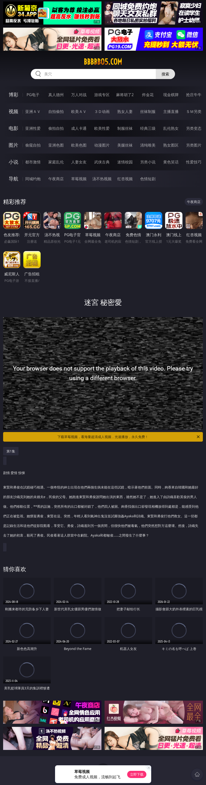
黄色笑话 (171, 162)
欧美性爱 (102, 128)
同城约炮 (33, 178)
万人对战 (79, 94)
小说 (13, 162)
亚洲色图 (56, 145)
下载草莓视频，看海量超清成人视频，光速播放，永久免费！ (128, 437)
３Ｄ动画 (102, 111)
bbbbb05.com (103, 62)
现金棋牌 (171, 94)
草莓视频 (79, 178)
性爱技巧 (193, 162)
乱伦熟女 (171, 128)
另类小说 (148, 162)
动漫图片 (102, 145)
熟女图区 (171, 145)
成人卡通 (79, 128)
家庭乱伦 (56, 162)
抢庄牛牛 (193, 94)
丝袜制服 (148, 111)
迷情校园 (125, 162)
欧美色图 (79, 145)
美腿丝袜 (125, 145)
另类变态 (193, 128)
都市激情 (33, 162)
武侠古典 (102, 162)
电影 (13, 128)
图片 (13, 145)
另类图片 (193, 145)
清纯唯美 (148, 145)
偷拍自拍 (56, 128)
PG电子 (32, 94)
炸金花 (148, 94)
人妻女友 (79, 162)
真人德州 (56, 94)
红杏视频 (125, 178)
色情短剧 (148, 178)
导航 (13, 178)
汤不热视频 (102, 178)
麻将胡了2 (125, 94)
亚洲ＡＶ (33, 111)
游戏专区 (102, 94)
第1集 (10, 451)
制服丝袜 (125, 128)
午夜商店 (56, 178)
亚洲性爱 (33, 128)
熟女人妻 (125, 111)
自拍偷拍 (56, 111)
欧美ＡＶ (79, 111)
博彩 (13, 94)
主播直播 (171, 111)
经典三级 (148, 128)
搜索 (165, 74)
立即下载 (137, 774)
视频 (13, 111)
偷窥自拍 (33, 145)
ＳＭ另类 (193, 111)
